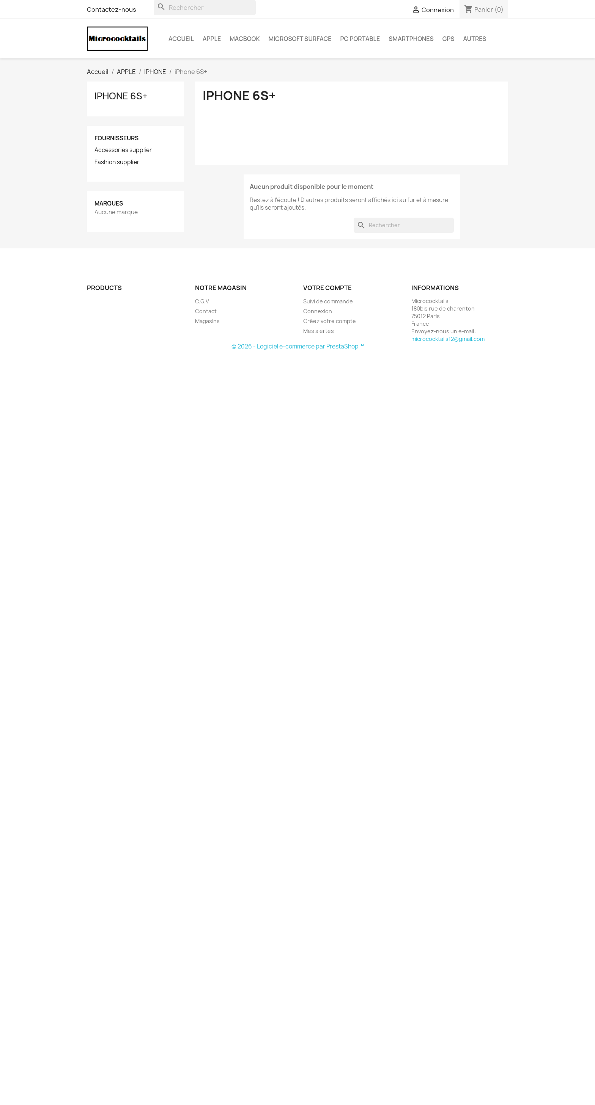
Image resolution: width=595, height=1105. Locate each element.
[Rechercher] (205, 7)
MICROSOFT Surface (300, 39)
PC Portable (360, 39)
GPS (448, 39)
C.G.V (202, 301)
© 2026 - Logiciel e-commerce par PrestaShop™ (297, 346)
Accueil (181, 39)
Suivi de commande (328, 301)
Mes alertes (318, 330)
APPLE (212, 39)
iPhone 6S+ (121, 95)
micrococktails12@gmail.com (448, 338)
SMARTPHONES (411, 39)
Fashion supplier (116, 162)
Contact (206, 311)
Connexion (317, 311)
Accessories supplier (123, 150)
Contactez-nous (111, 9)
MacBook (245, 39)
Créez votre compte (329, 321)
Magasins (207, 321)
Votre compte (327, 288)
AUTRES (474, 39)
